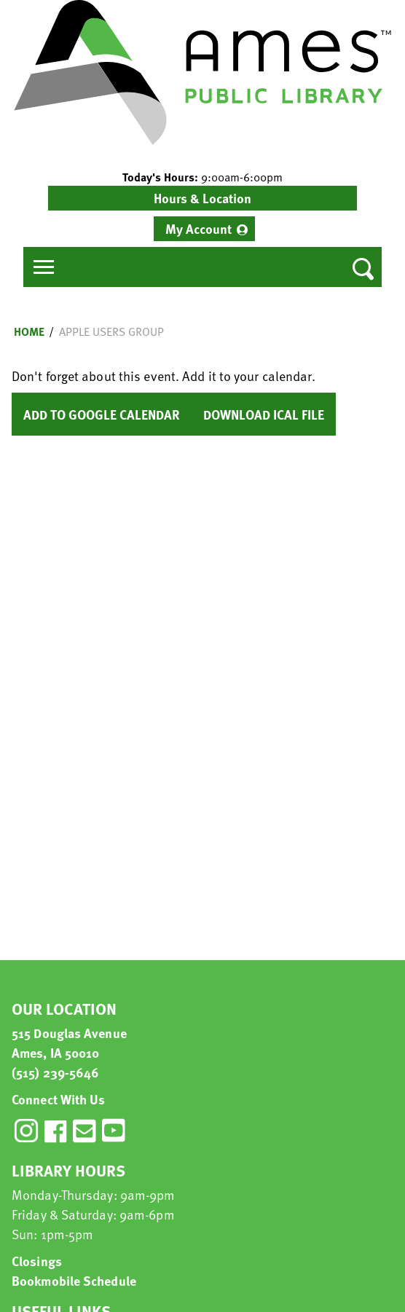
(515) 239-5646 (55, 1072)
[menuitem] (204, 228)
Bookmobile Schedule (74, 1280)
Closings (37, 1260)
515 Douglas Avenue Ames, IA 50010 (69, 1042)
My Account (198, 228)
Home (29, 331)
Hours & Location (202, 198)
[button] (202, 177)
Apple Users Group (111, 331)
